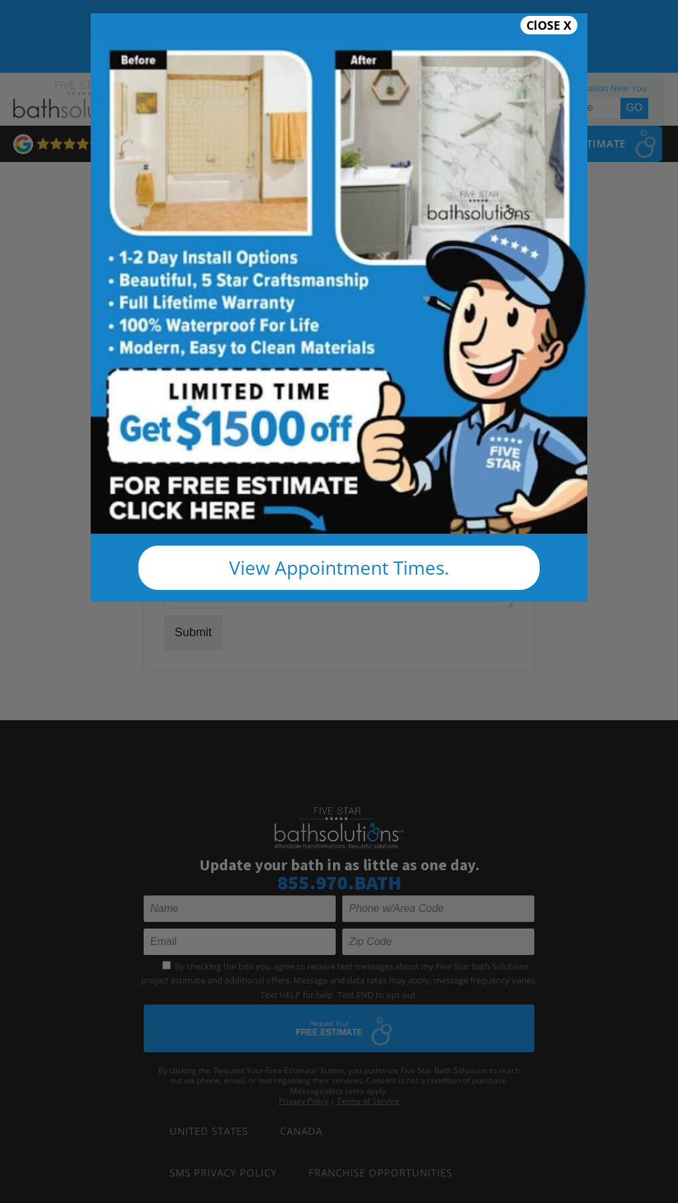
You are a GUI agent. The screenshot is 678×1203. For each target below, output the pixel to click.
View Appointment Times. (339, 567)
